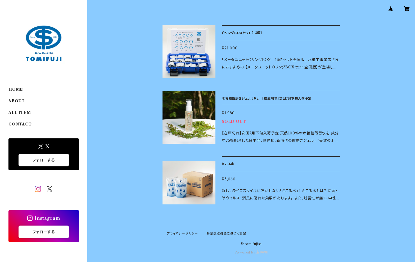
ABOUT (16, 101)
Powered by (251, 252)
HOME (15, 89)
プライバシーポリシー (182, 233)
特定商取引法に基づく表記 (226, 233)
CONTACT (20, 124)
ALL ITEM (19, 112)
